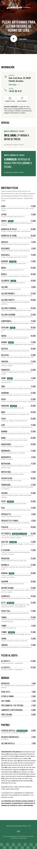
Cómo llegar (14, 84)
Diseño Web (14, 838)
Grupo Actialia (22, 838)
